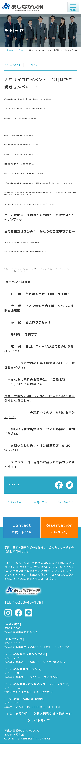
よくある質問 (18, 713)
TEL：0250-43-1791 (24, 602)
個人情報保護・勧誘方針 (54, 713)
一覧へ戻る (40, 502)
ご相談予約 (59, 525)
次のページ (63, 502)
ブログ (21, 50)
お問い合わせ (21, 525)
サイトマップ (40, 720)
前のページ (17, 502)
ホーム (9, 50)
